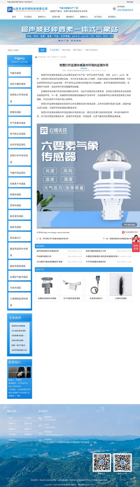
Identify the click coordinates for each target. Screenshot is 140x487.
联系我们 (112, 17)
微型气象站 (77, 50)
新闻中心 (42, 17)
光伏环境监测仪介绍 (19, 350)
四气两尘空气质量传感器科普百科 (55, 239)
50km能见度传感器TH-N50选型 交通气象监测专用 (20, 331)
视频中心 (84, 17)
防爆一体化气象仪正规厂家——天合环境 (20, 345)
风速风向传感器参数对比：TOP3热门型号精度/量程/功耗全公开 (20, 326)
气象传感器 (65, 50)
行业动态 (63, 57)
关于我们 (98, 17)
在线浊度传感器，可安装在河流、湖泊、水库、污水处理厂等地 (20, 340)
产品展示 (28, 17)
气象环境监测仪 (91, 50)
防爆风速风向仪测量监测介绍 (121, 239)
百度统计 (12, 440)
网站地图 (130, 2)
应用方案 (56, 17)
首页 (14, 17)
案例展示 (70, 17)
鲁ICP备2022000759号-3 (87, 485)
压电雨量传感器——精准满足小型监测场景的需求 (20, 336)
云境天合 (70, 75)
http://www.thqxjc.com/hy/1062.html (56, 232)
